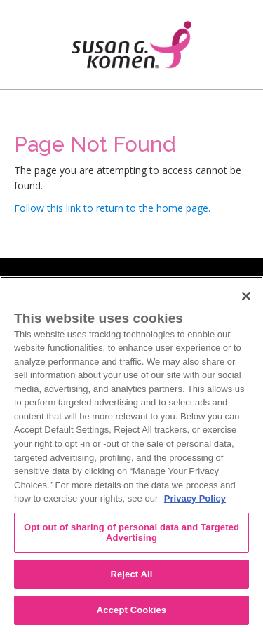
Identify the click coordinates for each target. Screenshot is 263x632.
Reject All (131, 574)
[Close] (246, 296)
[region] (131, 454)
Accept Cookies (131, 610)
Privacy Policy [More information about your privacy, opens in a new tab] (195, 498)
